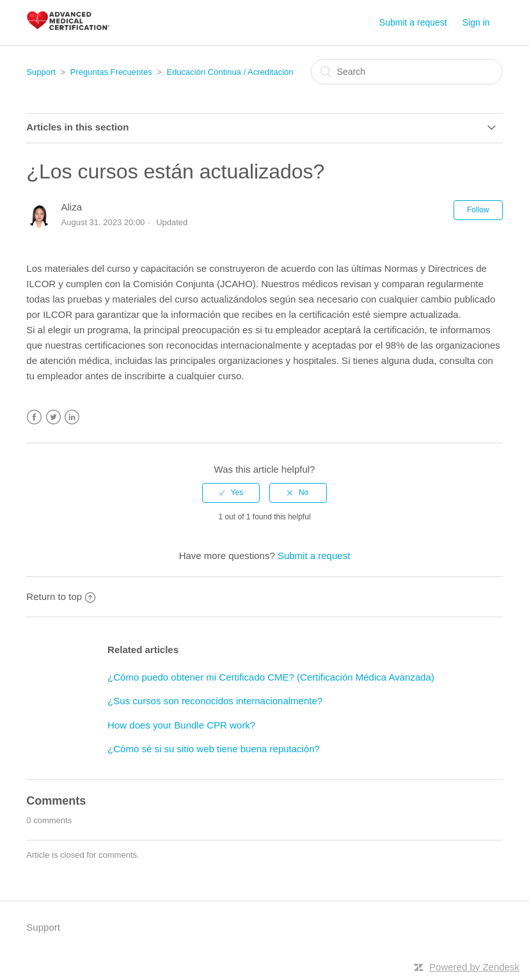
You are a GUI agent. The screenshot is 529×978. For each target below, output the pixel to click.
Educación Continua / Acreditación (229, 72)
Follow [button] (478, 209)
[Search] (407, 71)
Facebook (34, 417)
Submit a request (413, 22)
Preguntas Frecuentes (111, 72)
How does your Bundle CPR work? (181, 725)
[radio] (231, 492)
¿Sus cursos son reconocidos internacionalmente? (214, 700)
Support (41, 72)
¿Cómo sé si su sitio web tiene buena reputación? (213, 748)
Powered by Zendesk (474, 966)
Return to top (60, 596)
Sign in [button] (476, 22)
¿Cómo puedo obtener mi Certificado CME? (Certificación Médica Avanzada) (270, 677)
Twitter (53, 417)
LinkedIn (72, 417)
